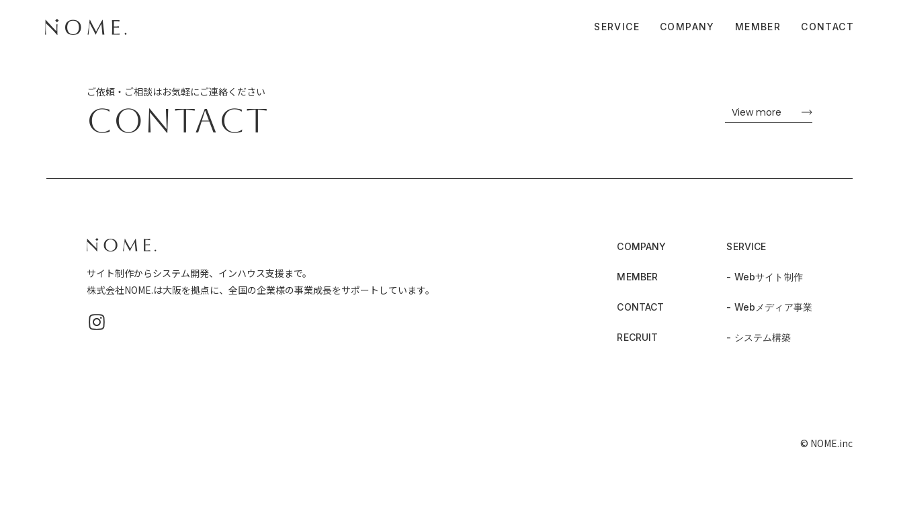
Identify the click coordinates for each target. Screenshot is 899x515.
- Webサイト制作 (764, 276)
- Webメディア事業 (769, 307)
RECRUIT (637, 337)
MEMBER (758, 26)
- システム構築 (758, 337)
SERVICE (617, 26)
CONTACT (827, 26)
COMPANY (687, 26)
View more (756, 112)
